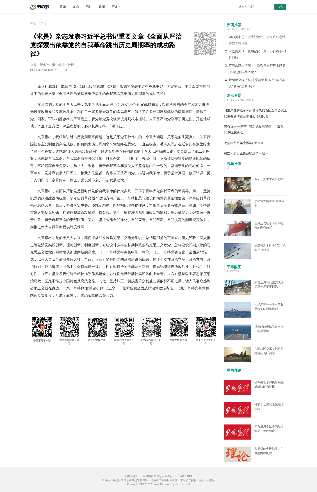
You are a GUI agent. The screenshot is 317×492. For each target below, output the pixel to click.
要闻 (62, 7)
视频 (102, 7)
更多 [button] (116, 7)
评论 (76, 7)
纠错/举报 (131, 476)
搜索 (280, 6)
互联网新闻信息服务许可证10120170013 (167, 476)
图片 (89, 7)
